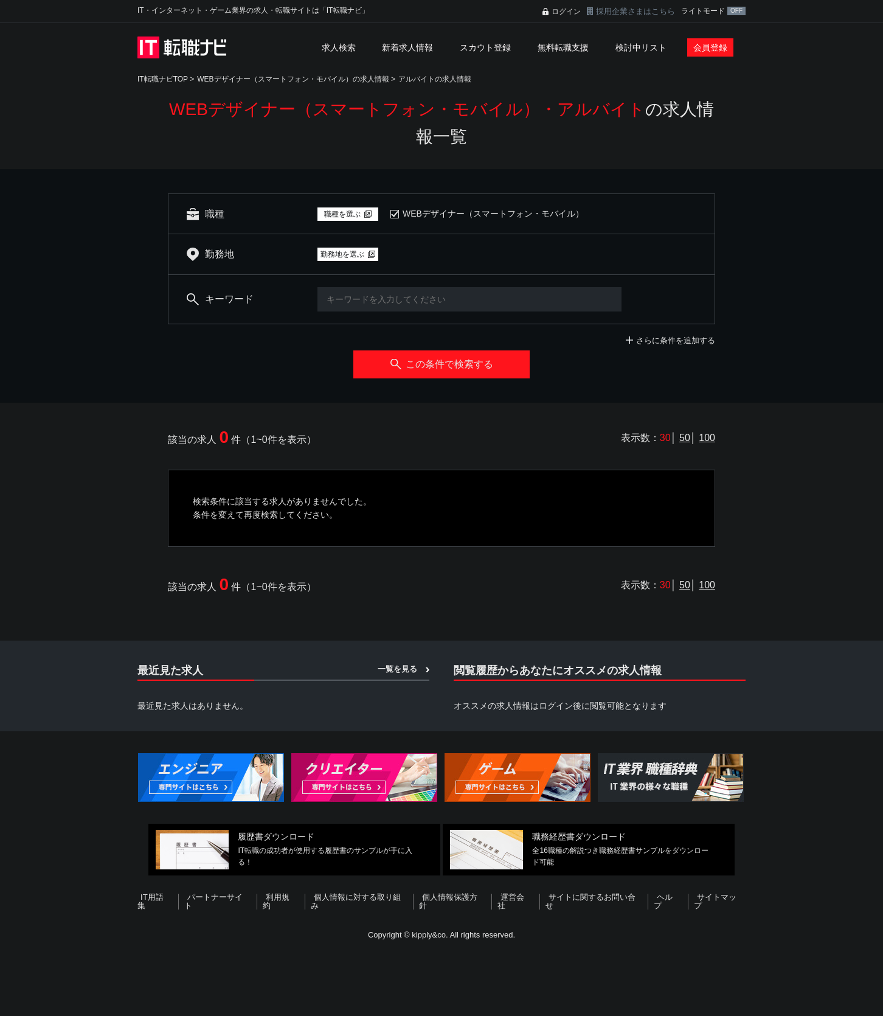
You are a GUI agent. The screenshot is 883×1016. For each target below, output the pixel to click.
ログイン (566, 11)
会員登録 (710, 47)
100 (707, 438)
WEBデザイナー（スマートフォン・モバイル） (493, 213)
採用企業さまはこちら (635, 11)
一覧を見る (397, 668)
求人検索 (339, 47)
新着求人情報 (407, 47)
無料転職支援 (563, 47)
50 (684, 438)
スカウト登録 (485, 47)
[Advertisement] (441, 975)
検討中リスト (641, 47)
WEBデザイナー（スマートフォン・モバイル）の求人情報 (293, 79)
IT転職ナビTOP (162, 79)
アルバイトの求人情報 (434, 79)
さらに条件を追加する (675, 340)
